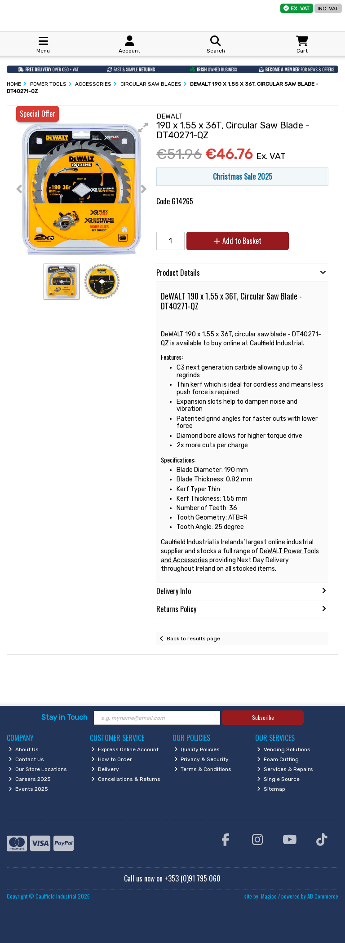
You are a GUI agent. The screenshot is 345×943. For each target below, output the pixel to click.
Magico (269, 896)
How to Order (111, 759)
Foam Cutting (278, 759)
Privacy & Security (201, 759)
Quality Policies (197, 749)
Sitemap (271, 789)
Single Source (278, 779)
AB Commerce (322, 896)
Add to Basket (237, 240)
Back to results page (193, 638)
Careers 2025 (30, 779)
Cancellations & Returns (125, 779)
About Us (24, 749)
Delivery (105, 769)
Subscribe (263, 717)
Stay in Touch (64, 717)
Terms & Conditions (203, 769)
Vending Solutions (283, 749)
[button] (143, 127)
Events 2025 (28, 789)
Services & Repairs (285, 769)
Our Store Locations (38, 769)
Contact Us (26, 759)
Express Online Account (125, 749)
